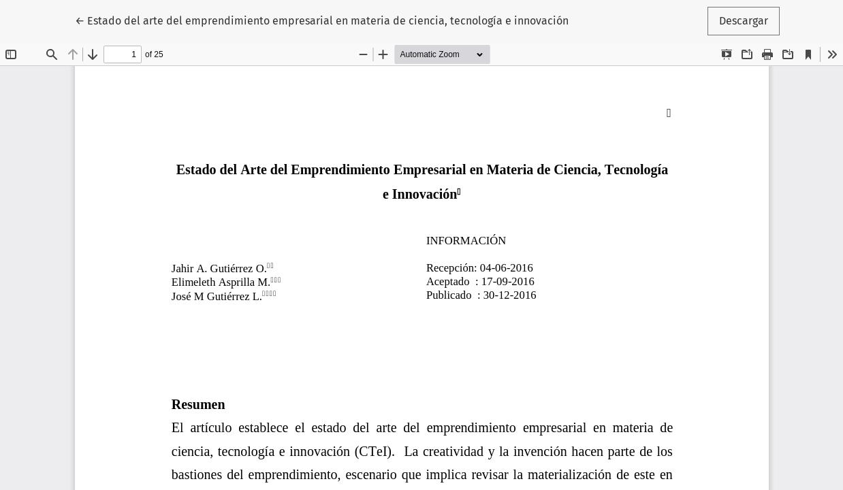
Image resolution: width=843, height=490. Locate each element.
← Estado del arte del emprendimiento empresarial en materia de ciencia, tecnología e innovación (322, 19)
